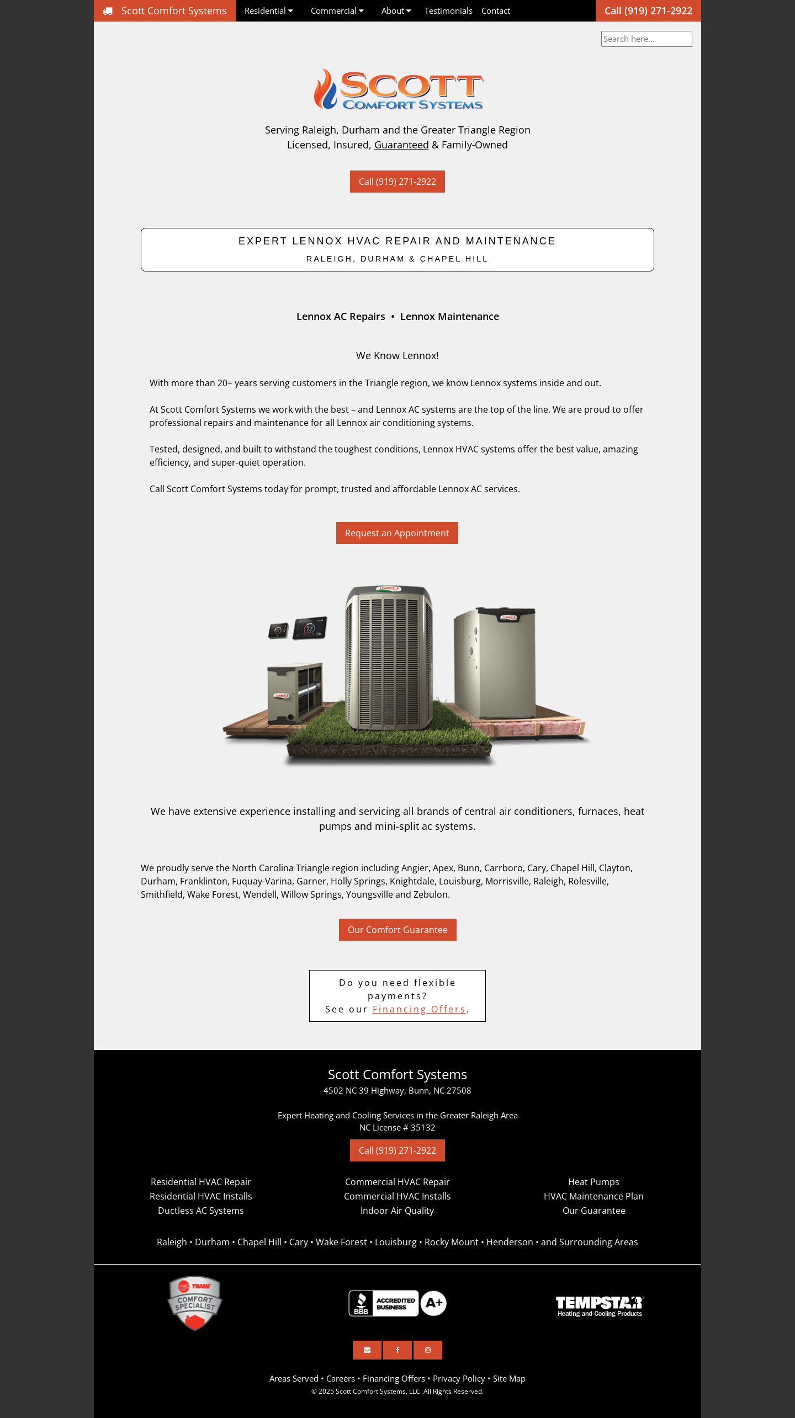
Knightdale (412, 881)
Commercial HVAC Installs (397, 1196)
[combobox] (646, 39)
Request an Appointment (397, 533)
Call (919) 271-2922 (648, 10)
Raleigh (548, 881)
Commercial (337, 10)
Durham (158, 881)
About (396, 10)
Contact (495, 10)
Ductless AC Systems (201, 1210)
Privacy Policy (459, 1378)
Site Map (509, 1378)
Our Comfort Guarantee (398, 930)
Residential (269, 10)
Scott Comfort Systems (165, 10)
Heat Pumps (593, 1182)
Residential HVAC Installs (201, 1196)
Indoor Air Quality (397, 1210)
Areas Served (294, 1378)
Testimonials (449, 10)
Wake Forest (213, 894)
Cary (536, 868)
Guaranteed (401, 144)
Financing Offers (420, 1009)
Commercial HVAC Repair (397, 1182)
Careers (340, 1378)
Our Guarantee (594, 1210)
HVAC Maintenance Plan (594, 1196)
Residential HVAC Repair (201, 1182)
